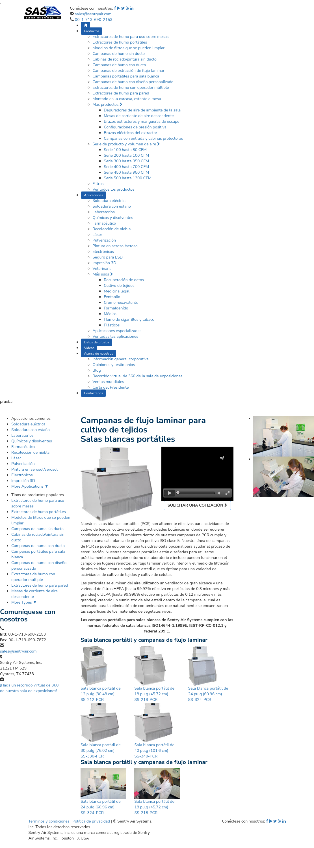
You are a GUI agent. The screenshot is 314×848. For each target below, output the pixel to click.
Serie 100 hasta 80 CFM (125, 149)
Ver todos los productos (113, 189)
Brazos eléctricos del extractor (130, 132)
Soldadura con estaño (111, 206)
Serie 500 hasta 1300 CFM (127, 178)
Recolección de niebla (111, 229)
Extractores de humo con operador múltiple (130, 87)
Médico (110, 314)
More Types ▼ (24, 602)
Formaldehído (116, 308)
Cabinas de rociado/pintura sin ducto (124, 59)
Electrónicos (103, 251)
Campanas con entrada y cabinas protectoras (143, 138)
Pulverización (104, 240)
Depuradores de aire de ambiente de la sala (142, 110)
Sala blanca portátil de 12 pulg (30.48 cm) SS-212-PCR (100, 694)
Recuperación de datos (124, 280)
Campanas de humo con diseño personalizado (132, 82)
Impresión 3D (104, 263)
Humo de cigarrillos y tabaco (129, 319)
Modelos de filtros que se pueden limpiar (128, 48)
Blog (96, 370)
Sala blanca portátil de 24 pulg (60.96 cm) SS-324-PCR (208, 694)
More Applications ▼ (30, 486)
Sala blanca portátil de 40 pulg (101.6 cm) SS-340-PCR (154, 750)
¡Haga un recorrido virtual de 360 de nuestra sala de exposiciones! (29, 688)
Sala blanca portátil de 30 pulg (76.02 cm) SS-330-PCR (100, 750)
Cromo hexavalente (121, 302)
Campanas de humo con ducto (119, 65)
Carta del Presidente (110, 387)
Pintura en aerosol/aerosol (115, 246)
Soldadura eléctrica (109, 200)
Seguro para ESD (107, 257)
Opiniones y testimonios (113, 364)
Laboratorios (103, 212)
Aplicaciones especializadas (116, 330)
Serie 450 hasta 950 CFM (126, 172)
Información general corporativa (120, 359)
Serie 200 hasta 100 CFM (126, 155)
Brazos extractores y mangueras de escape (141, 121)
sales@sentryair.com (93, 14)
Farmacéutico (104, 223)
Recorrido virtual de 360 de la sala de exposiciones (137, 376)
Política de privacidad (91, 821)
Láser (97, 234)
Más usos (102, 274)
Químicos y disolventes (112, 217)
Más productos (107, 104)
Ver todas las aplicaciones (115, 336)
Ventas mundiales (108, 381)
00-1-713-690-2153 (93, 19)
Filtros (97, 183)
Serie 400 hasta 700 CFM (126, 166)
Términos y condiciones (49, 821)
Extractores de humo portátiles (119, 42)
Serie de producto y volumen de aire (126, 144)
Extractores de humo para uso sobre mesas (130, 36)
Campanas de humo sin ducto (118, 53)
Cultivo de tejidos (119, 285)
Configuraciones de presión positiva (135, 127)
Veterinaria (102, 268)
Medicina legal (116, 291)
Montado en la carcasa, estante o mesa (126, 99)
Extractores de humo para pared (120, 93)
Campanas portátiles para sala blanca (125, 76)
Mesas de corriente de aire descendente (139, 116)
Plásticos (112, 325)
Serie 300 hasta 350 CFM (126, 161)
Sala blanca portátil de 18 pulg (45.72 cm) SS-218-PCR (154, 694)
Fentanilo (112, 297)
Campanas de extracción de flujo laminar (128, 70)
